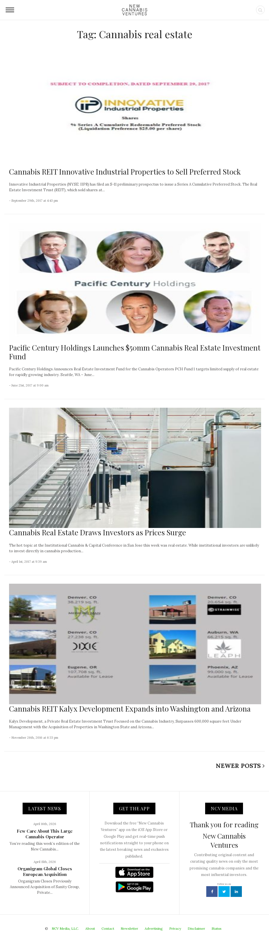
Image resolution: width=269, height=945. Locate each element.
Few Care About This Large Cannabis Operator (45, 833)
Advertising (154, 928)
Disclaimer (196, 928)
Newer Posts (240, 766)
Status (217, 928)
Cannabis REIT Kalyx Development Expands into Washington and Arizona (130, 709)
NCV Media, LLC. (65, 928)
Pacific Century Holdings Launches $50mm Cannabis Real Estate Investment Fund (135, 352)
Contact (107, 928)
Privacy (175, 928)
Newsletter (129, 928)
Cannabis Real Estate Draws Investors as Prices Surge (97, 532)
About (90, 928)
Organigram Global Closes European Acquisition (45, 871)
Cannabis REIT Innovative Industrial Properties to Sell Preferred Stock (125, 172)
